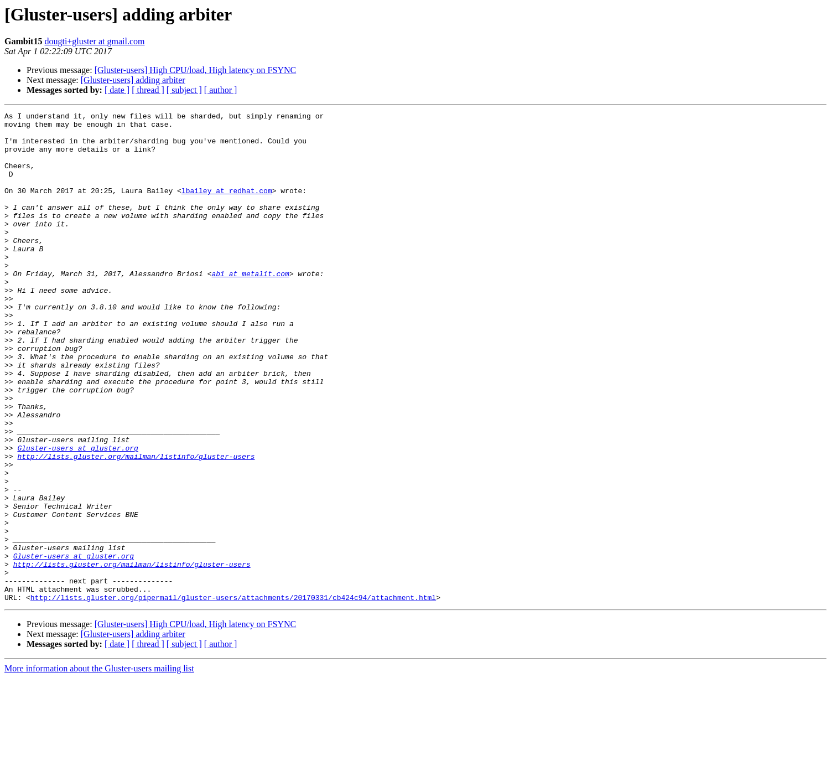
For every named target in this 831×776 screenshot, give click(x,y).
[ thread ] (148, 90)
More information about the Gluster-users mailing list (99, 766)
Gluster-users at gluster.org (77, 516)
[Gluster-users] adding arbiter (133, 80)
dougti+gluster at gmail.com (94, 41)
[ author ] (220, 90)
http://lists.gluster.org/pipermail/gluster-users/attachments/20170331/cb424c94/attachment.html (233, 695)
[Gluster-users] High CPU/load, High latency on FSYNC (196, 70)
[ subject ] (184, 90)
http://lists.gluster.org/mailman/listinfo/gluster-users (136, 526)
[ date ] (117, 90)
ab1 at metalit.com (250, 307)
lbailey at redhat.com (226, 207)
